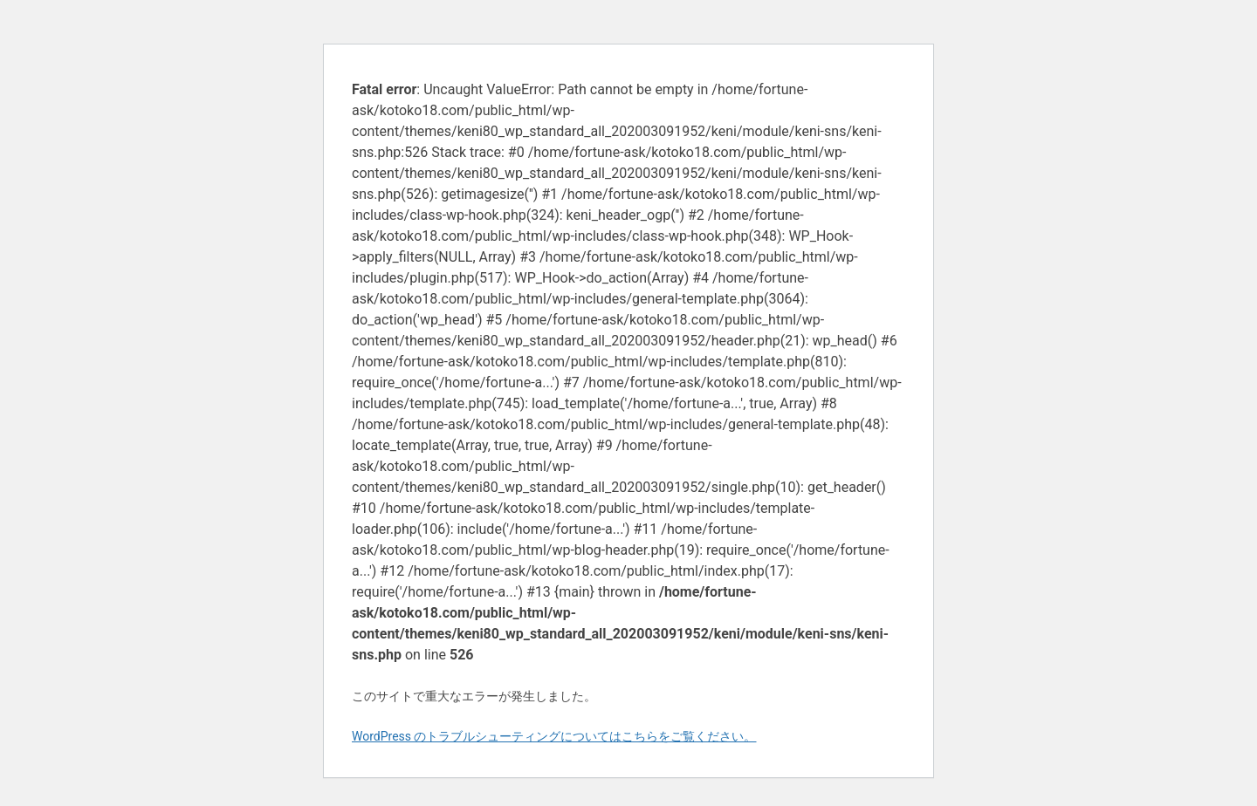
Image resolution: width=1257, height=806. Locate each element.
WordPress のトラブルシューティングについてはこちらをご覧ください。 (554, 736)
